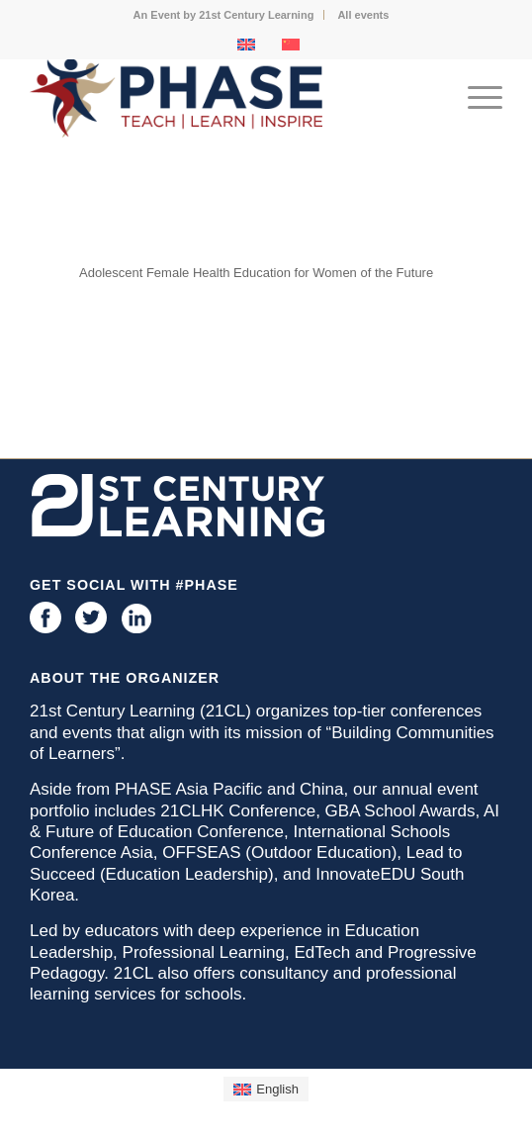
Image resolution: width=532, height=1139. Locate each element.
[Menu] (475, 98)
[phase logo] (218, 98)
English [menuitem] (277, 1089)
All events (363, 15)
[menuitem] (224, 15)
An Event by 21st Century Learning (223, 15)
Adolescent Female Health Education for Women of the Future (256, 272)
